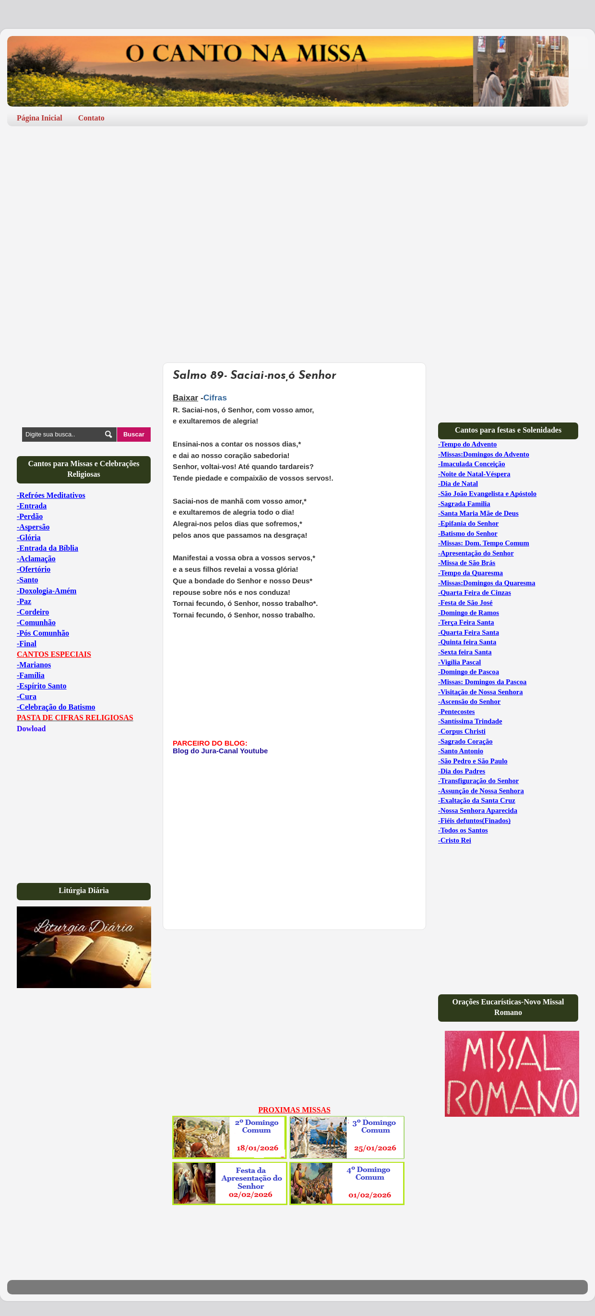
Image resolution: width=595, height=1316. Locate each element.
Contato (91, 118)
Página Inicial (39, 118)
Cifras (215, 397)
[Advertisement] (132, 208)
